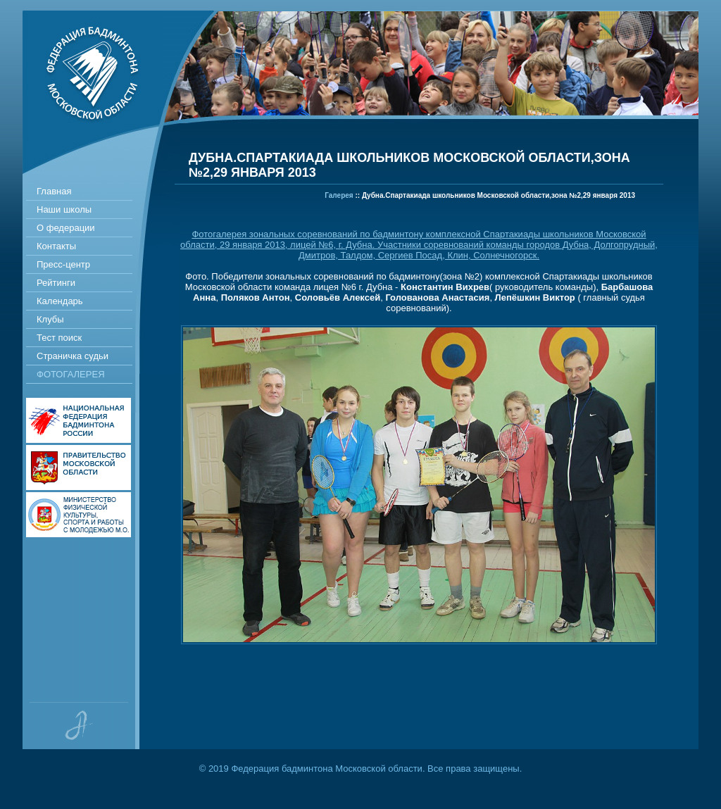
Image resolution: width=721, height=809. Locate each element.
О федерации (66, 227)
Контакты (56, 246)
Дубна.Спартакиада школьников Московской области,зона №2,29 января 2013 (498, 195)
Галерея (339, 195)
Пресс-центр (63, 264)
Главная (54, 191)
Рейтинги (56, 282)
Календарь (60, 301)
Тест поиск (59, 337)
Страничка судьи (72, 356)
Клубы (50, 319)
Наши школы (64, 209)
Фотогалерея (71, 374)
